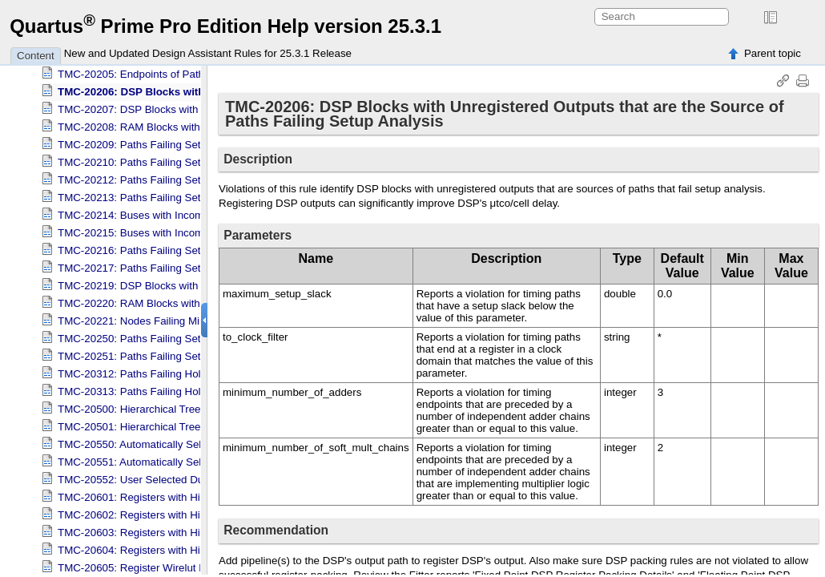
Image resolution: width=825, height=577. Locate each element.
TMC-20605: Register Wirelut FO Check (152, 562)
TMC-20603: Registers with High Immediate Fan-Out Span (196, 527)
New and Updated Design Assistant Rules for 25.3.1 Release (208, 53)
